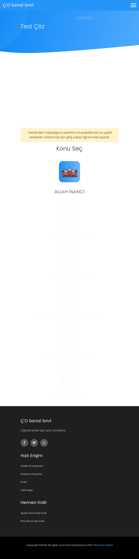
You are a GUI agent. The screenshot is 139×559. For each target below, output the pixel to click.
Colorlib (73, 550)
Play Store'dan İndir (33, 521)
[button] (133, 4)
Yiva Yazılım (106, 545)
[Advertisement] (69, 99)
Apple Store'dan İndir (34, 513)
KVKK (24, 482)
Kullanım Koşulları (31, 474)
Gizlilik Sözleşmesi (32, 466)
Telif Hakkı (27, 490)
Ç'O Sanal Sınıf (18, 5)
